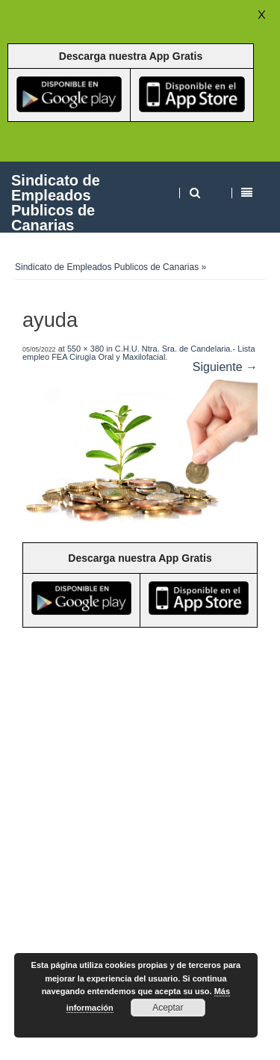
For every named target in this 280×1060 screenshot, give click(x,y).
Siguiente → (225, 367)
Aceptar (167, 1007)
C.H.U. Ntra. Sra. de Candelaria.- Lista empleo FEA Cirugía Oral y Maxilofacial (138, 352)
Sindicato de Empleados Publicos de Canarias (55, 202)
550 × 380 (85, 348)
